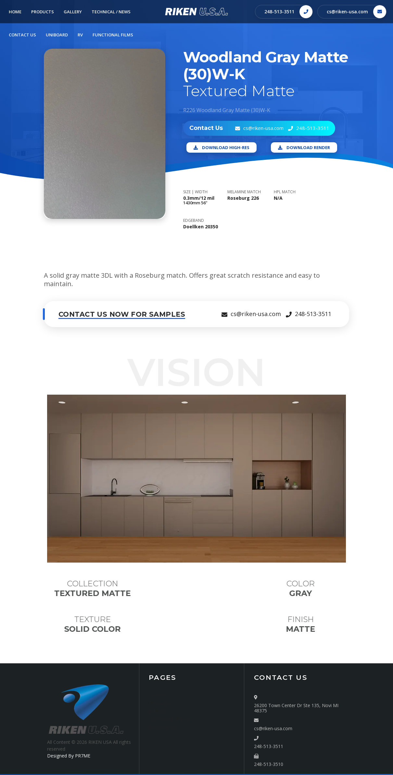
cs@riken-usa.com (347, 11)
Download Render (304, 147)
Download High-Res (221, 147)
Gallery (157, 711)
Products (160, 703)
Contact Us (162, 727)
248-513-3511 (279, 11)
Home (157, 695)
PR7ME (82, 756)
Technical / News (169, 719)
